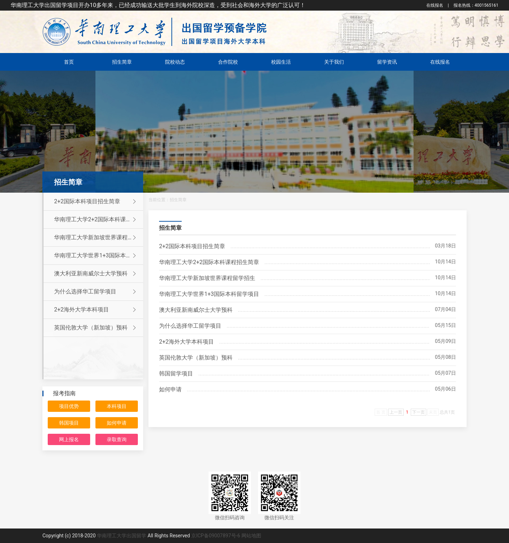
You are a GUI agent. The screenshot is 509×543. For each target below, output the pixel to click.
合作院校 (228, 62)
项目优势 (69, 406)
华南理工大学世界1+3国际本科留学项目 (209, 294)
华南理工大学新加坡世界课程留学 (96, 237)
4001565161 (476, 5)
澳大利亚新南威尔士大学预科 (96, 273)
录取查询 (117, 439)
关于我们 (334, 62)
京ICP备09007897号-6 (215, 535)
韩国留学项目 (176, 373)
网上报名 (69, 439)
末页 (433, 412)
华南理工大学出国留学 (121, 535)
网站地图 (251, 535)
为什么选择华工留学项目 (96, 291)
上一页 (396, 412)
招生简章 (122, 62)
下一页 (418, 412)
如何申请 (117, 423)
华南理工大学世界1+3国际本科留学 (98, 255)
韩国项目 (69, 423)
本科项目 (117, 406)
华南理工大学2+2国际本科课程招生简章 (209, 262)
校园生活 (281, 62)
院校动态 (175, 62)
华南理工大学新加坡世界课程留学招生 (207, 278)
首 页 (381, 412)
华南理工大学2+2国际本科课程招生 (98, 219)
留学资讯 (387, 62)
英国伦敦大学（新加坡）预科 (96, 327)
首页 (69, 62)
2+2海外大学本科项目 (96, 309)
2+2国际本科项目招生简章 (96, 201)
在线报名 (434, 5)
